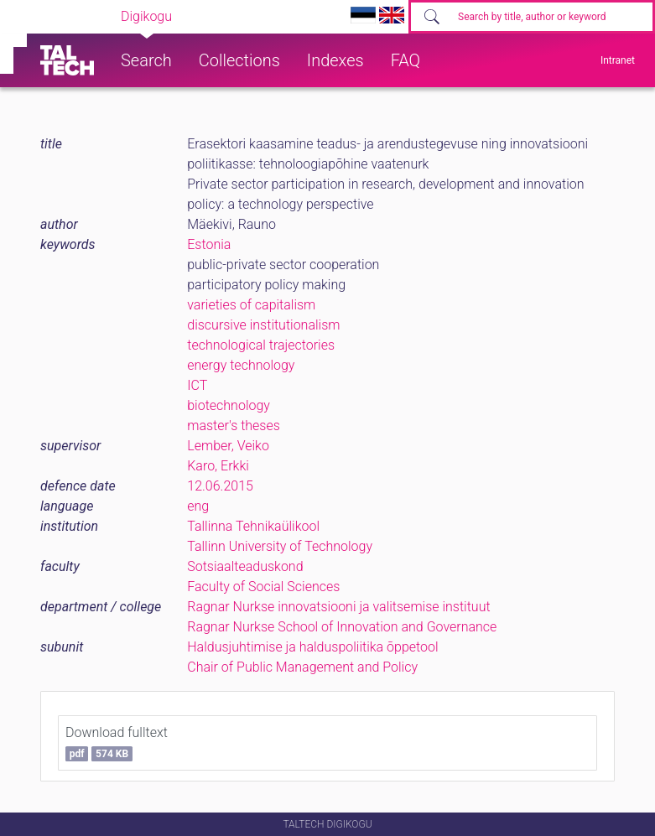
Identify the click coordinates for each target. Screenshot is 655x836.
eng (198, 506)
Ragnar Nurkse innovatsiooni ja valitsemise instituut (338, 607)
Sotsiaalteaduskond (245, 566)
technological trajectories (261, 345)
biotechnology (228, 405)
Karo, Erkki (218, 466)
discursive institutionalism (263, 325)
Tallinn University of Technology (279, 546)
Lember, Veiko (228, 446)
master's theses (233, 426)
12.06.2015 (220, 486)
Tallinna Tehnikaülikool (253, 526)
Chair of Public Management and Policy (302, 667)
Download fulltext (116, 742)
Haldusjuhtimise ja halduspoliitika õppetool (312, 647)
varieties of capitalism (251, 305)
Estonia (209, 244)
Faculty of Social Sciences (263, 587)
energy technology (240, 365)
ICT (197, 385)
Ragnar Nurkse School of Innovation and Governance (341, 627)
